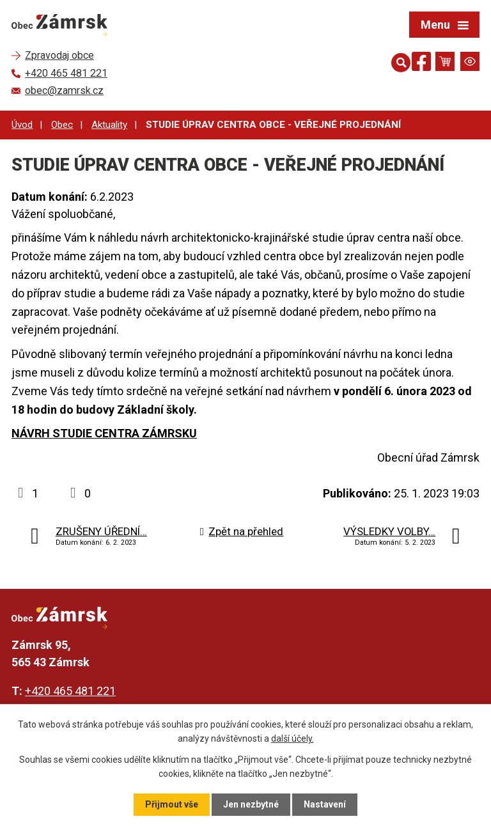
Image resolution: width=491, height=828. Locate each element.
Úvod (22, 124)
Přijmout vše (171, 804)
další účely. (292, 738)
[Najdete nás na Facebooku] (421, 63)
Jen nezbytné (251, 804)
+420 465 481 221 (70, 691)
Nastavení (325, 804)
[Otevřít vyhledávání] (398, 61)
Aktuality (109, 124)
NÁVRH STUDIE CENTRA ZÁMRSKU (104, 433)
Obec (62, 124)
